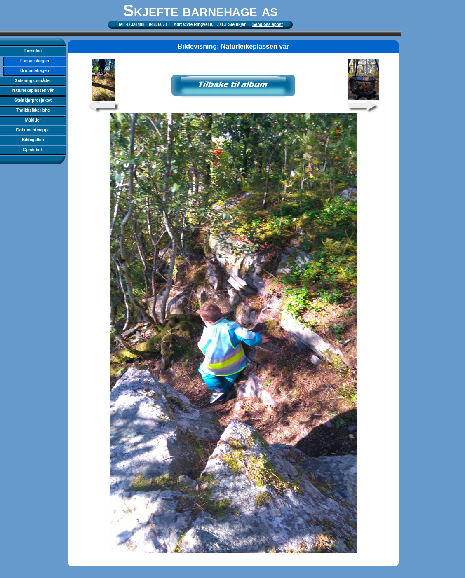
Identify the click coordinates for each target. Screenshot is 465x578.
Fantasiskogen (34, 61)
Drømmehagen (34, 70)
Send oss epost (267, 24)
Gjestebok (33, 149)
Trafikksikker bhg (33, 110)
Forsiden (33, 51)
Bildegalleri (33, 140)
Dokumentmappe (32, 130)
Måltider (33, 120)
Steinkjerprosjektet (33, 100)
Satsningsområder (33, 80)
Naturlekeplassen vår (33, 90)
